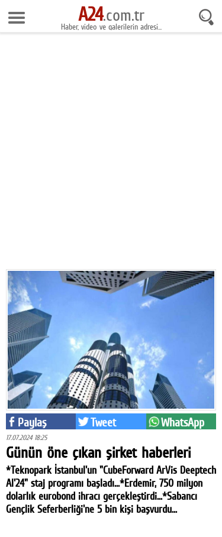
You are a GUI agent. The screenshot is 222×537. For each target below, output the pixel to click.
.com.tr (111, 15)
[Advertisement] (111, 155)
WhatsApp (182, 422)
